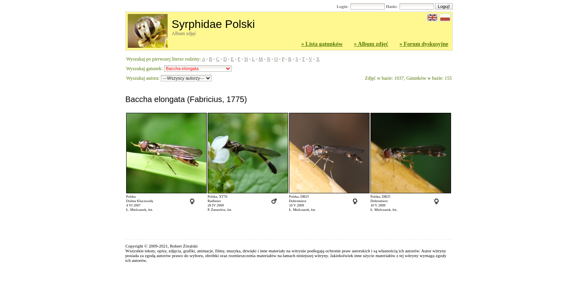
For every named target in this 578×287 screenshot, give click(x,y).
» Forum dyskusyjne (424, 44)
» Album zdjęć (371, 44)
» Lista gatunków (321, 44)
